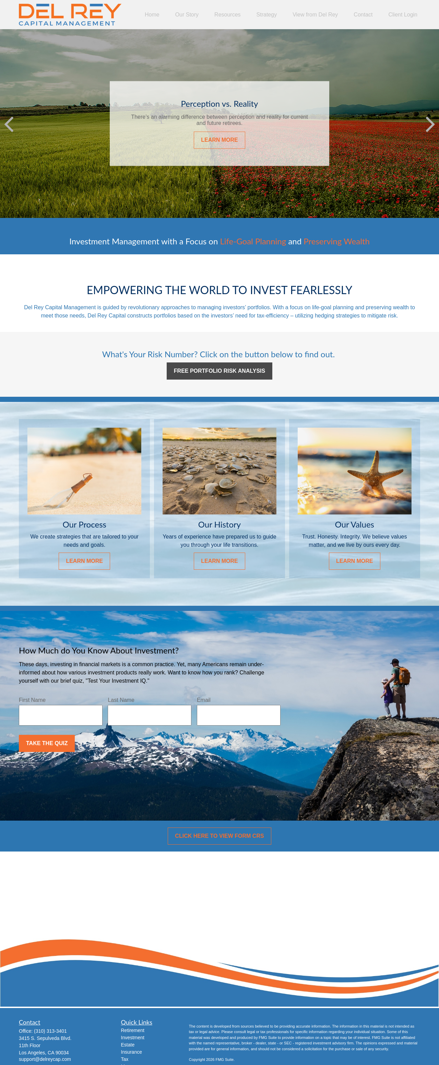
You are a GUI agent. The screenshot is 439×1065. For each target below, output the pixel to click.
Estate (128, 1044)
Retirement (132, 1030)
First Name (32, 700)
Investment (132, 1037)
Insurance (131, 1052)
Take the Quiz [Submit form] (47, 743)
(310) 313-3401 (50, 1031)
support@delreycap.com (45, 1059)
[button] (152, 15)
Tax (125, 1059)
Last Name (121, 700)
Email (204, 700)
